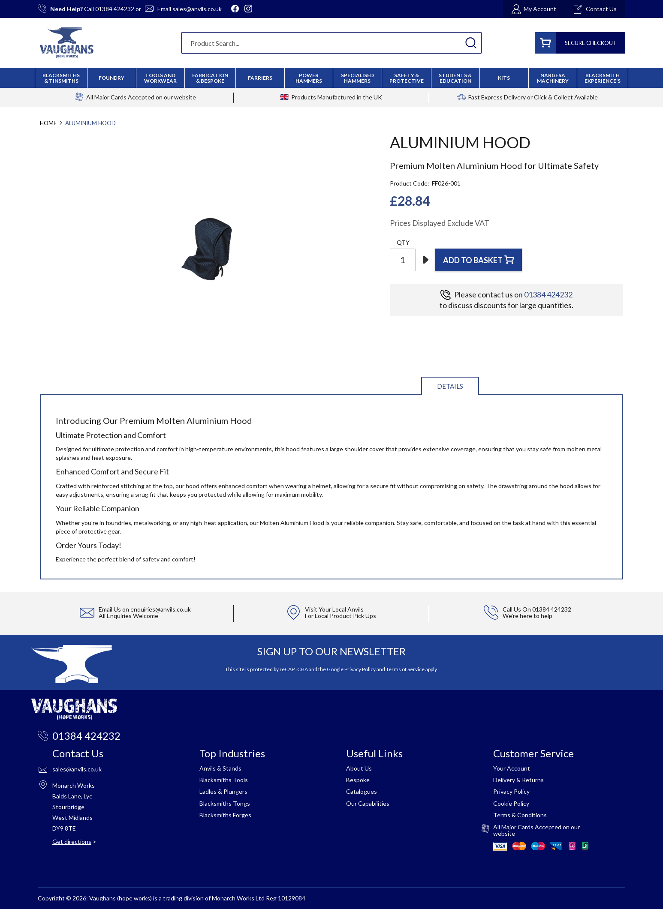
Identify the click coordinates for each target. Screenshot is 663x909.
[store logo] (66, 42)
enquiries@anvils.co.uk (160, 609)
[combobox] (331, 43)
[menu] (331, 78)
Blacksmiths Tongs (224, 803)
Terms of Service (405, 669)
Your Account (511, 768)
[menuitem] (210, 78)
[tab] (450, 385)
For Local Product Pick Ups (340, 615)
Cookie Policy (511, 803)
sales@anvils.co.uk (197, 8)
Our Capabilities (367, 803)
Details (450, 386)
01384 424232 (114, 8)
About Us (359, 768)
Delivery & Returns (518, 779)
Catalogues (361, 791)
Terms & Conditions (520, 815)
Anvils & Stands (220, 768)
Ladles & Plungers (223, 791)
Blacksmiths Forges (225, 815)
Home (48, 123)
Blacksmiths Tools (223, 779)
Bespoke (358, 779)
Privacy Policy (360, 669)
